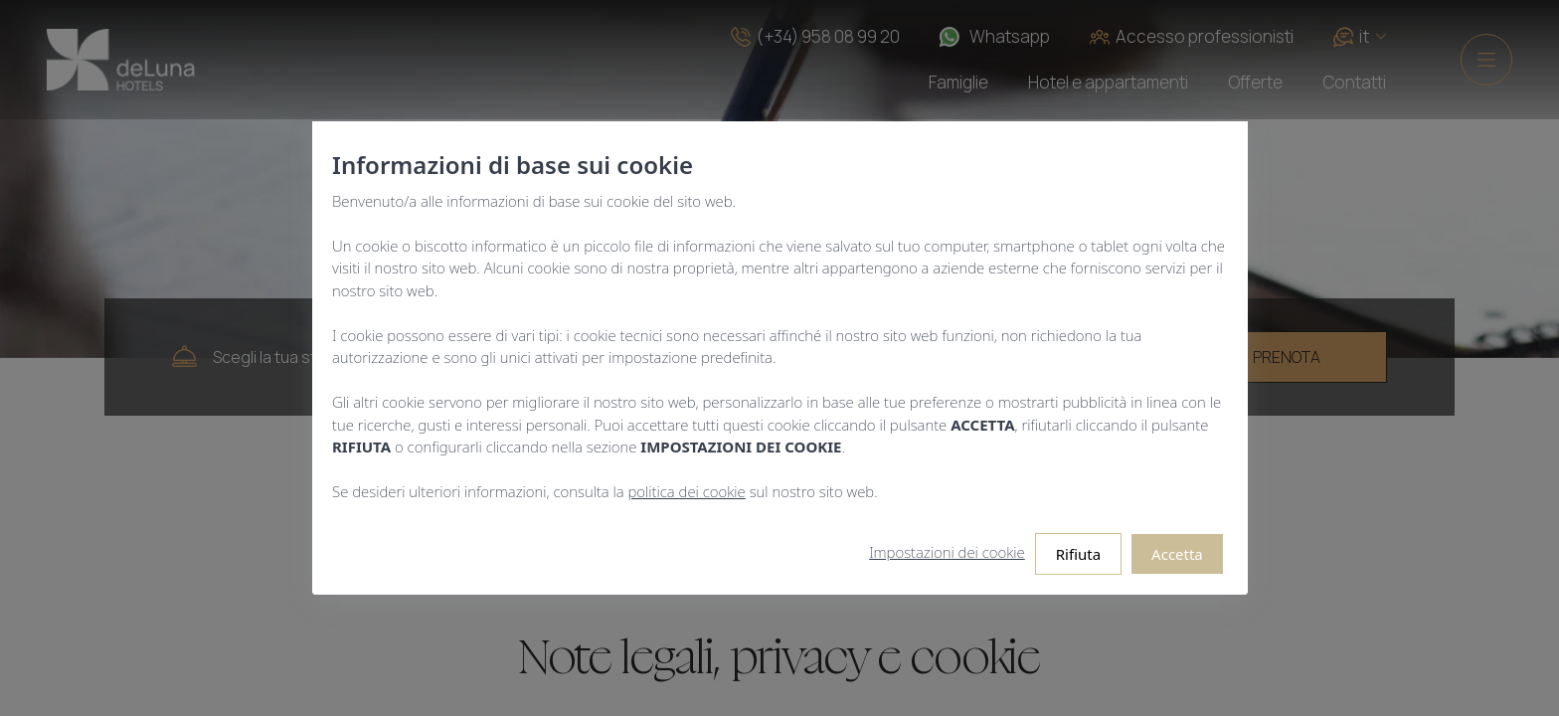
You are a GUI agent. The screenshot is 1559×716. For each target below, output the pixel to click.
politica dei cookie (686, 491)
